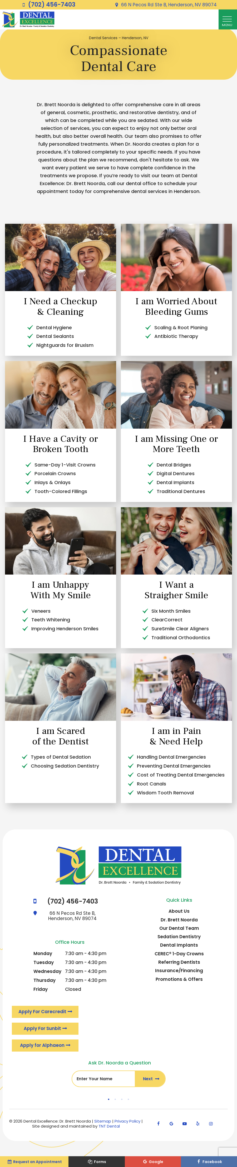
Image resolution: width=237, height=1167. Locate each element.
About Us (179, 913)
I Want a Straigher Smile (176, 591)
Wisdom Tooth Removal (165, 794)
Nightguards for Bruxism (64, 346)
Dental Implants (175, 484)
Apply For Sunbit (42, 1030)
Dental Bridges (174, 466)
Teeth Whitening (50, 621)
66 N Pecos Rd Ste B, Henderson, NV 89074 (164, 5)
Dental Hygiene (54, 329)
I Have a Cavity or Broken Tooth (60, 445)
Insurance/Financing (179, 972)
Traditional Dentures (181, 493)
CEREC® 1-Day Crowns (179, 955)
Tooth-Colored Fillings (60, 493)
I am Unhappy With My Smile (60, 591)
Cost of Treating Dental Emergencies (181, 776)
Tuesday (43, 964)
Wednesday (47, 973)
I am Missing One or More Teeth (176, 445)
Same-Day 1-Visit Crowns (65, 466)
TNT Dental (109, 1129)
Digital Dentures (176, 475)
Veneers (41, 612)
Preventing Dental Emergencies (174, 767)
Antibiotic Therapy (176, 337)
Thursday (44, 982)
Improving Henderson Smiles (64, 630)
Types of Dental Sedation (61, 758)
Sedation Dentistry (179, 938)
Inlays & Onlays (52, 484)
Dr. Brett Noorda (179, 921)
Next (149, 1081)
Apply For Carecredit (43, 1013)
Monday (42, 955)
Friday (40, 991)
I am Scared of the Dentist (60, 738)
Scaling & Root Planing (181, 329)
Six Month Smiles (171, 612)
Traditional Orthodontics (180, 639)
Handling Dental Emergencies (171, 758)
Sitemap (102, 1124)
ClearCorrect (166, 621)
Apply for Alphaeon (42, 1047)
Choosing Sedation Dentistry (65, 767)
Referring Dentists (179, 964)
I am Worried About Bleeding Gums (176, 308)
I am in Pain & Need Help (176, 738)
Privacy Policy (127, 1124)
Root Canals (151, 785)
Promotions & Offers (179, 980)
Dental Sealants (55, 337)
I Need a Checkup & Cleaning (60, 308)
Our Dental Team (179, 930)
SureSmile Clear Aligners (180, 630)
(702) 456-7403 (47, 4)
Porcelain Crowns (55, 475)
